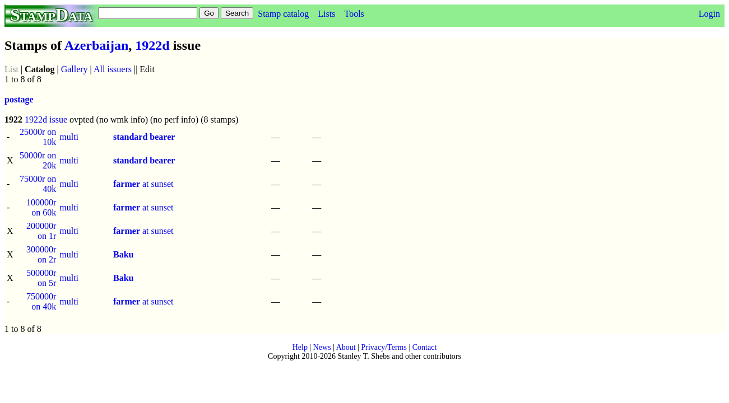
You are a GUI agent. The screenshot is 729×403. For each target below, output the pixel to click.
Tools (354, 13)
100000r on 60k (41, 207)
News (322, 347)
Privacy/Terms (383, 347)
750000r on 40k (41, 301)
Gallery (74, 69)
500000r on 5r (41, 278)
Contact (424, 347)
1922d (152, 45)
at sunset (143, 184)
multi (68, 137)
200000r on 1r (41, 231)
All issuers (113, 69)
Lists (326, 13)
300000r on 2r (41, 254)
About (346, 347)
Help (300, 347)
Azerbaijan (96, 45)
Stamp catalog (283, 13)
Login (709, 13)
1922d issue (46, 119)
